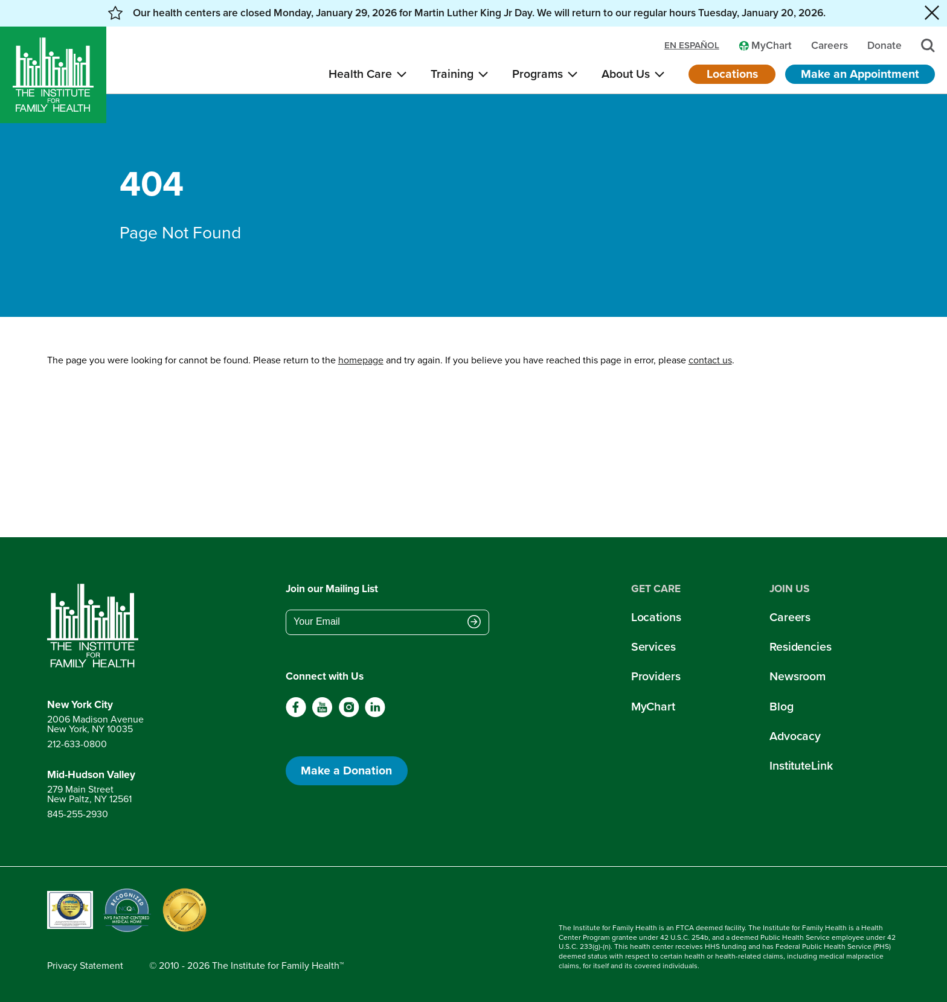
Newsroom (797, 676)
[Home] (53, 75)
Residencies (800, 647)
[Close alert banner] (932, 13)
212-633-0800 (77, 744)
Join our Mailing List (332, 589)
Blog (781, 706)
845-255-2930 (77, 814)
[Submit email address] (474, 623)
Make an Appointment (860, 74)
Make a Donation (346, 770)
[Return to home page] (95, 626)
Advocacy (795, 736)
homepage (361, 360)
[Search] (928, 46)
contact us (710, 360)
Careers (790, 617)
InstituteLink (800, 765)
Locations (732, 74)
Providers (656, 676)
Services (653, 647)
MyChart (653, 706)
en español (691, 45)
